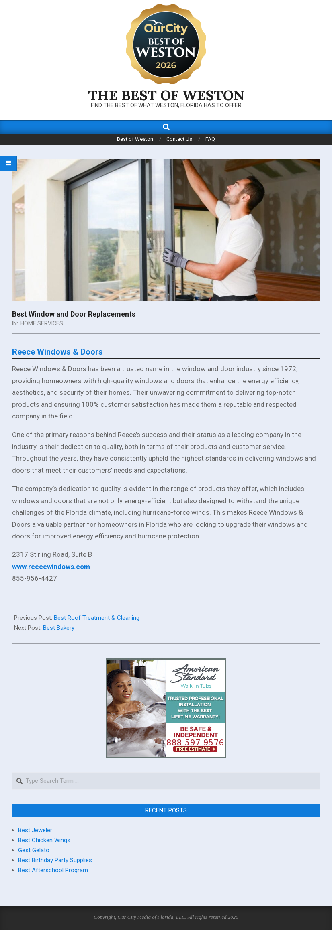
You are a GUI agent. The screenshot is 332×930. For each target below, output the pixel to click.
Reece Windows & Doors (57, 352)
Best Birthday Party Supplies (55, 860)
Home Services (41, 323)
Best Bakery (58, 628)
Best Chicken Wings (44, 840)
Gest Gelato (33, 850)
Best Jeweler (35, 830)
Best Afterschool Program (53, 870)
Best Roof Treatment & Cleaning (96, 617)
